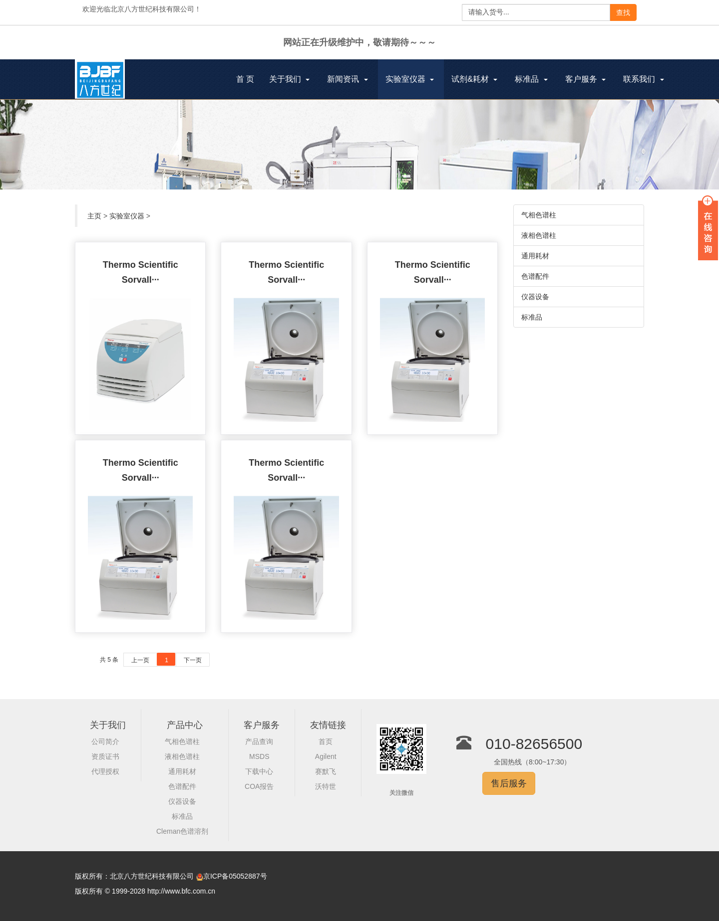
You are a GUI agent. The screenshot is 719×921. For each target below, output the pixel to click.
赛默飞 (325, 771)
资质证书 (105, 756)
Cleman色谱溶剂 (182, 831)
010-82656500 (534, 744)
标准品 (531, 317)
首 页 (249, 80)
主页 (94, 216)
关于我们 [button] (289, 79)
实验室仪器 (126, 216)
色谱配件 (535, 276)
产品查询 (259, 741)
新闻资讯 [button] (347, 79)
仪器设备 (535, 297)
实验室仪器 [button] (409, 79)
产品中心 (185, 725)
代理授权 (105, 771)
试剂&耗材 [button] (474, 79)
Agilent (326, 756)
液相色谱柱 (538, 235)
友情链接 (328, 725)
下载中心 (259, 771)
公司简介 (105, 741)
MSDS (259, 756)
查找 (623, 12)
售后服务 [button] (509, 783)
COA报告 (259, 786)
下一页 (193, 660)
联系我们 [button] (643, 79)
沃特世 (325, 786)
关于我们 (108, 725)
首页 (326, 741)
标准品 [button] (531, 79)
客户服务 (262, 725)
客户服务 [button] (585, 79)
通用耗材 (535, 256)
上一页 (140, 660)
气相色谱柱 (538, 215)
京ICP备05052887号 (235, 876)
